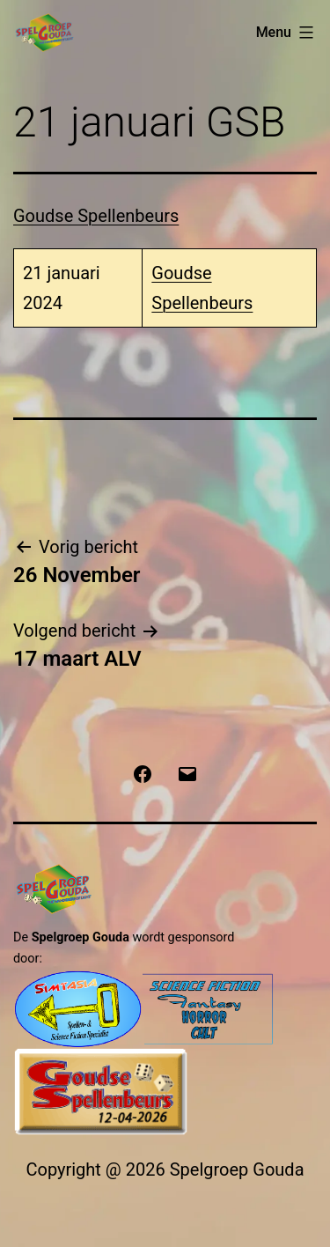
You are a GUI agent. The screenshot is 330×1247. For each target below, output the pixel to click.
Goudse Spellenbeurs (96, 215)
